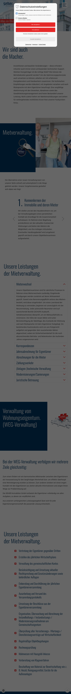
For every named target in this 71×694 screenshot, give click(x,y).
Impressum (35, 44)
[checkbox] (16, 13)
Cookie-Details (42, 44)
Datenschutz (28, 44)
